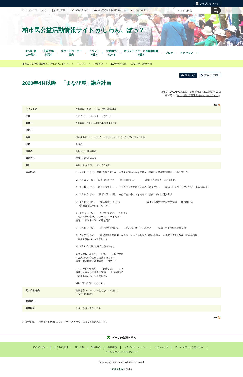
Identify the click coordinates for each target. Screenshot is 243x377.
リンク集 (79, 347)
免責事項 (112, 347)
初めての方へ (40, 347)
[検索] (216, 10)
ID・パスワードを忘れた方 (189, 347)
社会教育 (98, 63)
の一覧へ (31, 52)
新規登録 (60, 10)
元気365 (128, 369)
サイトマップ (161, 347)
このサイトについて (36, 10)
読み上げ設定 (211, 75)
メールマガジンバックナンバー (121, 351)
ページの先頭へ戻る (124, 337)
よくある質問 (61, 347)
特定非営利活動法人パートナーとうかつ (198, 95)
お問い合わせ (81, 10)
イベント (81, 63)
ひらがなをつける (209, 3)
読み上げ (190, 75)
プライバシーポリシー (135, 347)
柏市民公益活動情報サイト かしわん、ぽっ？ (45, 63)
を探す (48, 52)
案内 (71, 52)
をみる (111, 52)
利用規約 (96, 347)
